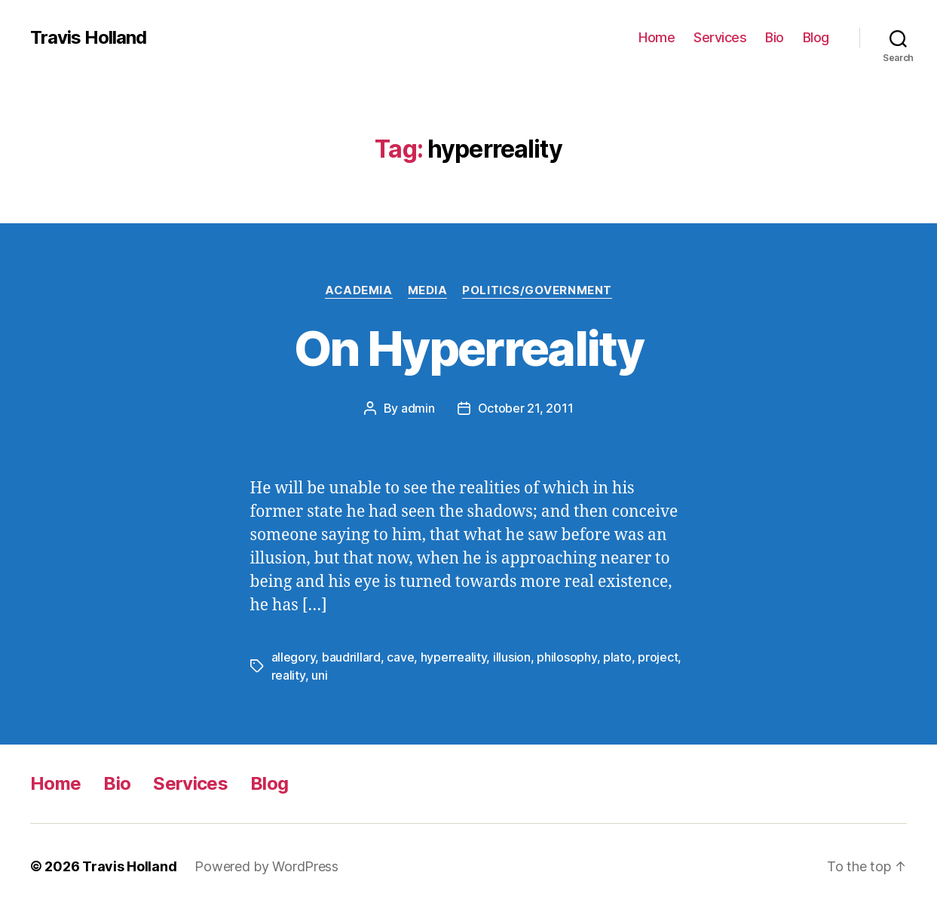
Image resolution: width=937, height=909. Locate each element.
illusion (512, 657)
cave (400, 657)
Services (720, 37)
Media (428, 290)
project (658, 657)
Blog (816, 37)
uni (319, 675)
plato (617, 657)
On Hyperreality (468, 348)
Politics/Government (536, 290)
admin (418, 408)
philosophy (566, 657)
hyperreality (454, 657)
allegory (293, 657)
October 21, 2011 (526, 408)
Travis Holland (88, 38)
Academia (358, 290)
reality (288, 675)
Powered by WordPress (266, 866)
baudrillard (351, 657)
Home (656, 37)
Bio (774, 37)
